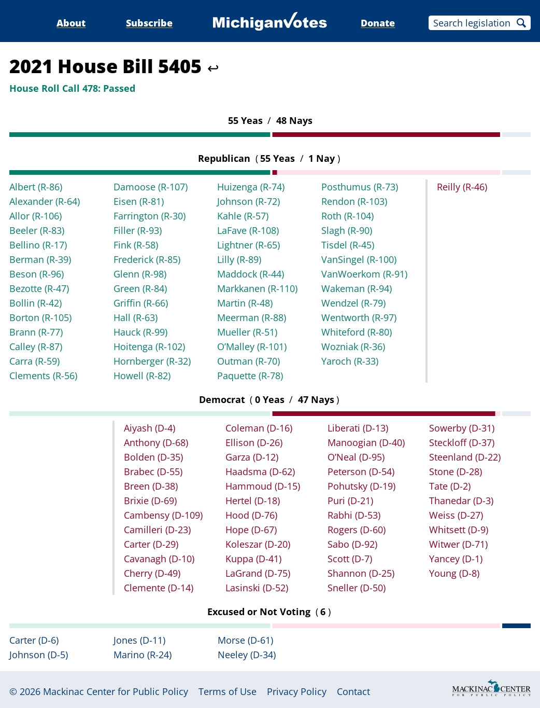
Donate (378, 23)
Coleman (258, 428)
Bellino (38, 245)
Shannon (361, 573)
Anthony (156, 442)
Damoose (150, 187)
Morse (245, 640)
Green (140, 288)
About (71, 23)
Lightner (248, 245)
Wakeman (356, 288)
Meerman (251, 317)
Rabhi (354, 515)
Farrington (149, 216)
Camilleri (157, 529)
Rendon (354, 201)
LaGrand (257, 573)
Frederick (146, 259)
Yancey (455, 558)
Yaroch (349, 361)
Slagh (346, 230)
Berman (40, 259)
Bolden (153, 457)
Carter (151, 544)
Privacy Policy (296, 691)
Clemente (158, 587)
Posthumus (359, 187)
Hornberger (152, 361)
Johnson (248, 201)
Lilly (239, 259)
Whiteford (356, 332)
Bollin (35, 303)
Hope (251, 529)
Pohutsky (361, 486)
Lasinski (256, 587)
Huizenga (251, 187)
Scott (350, 558)
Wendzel (353, 303)
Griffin (140, 303)
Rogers (357, 529)
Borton (40, 317)
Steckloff (461, 442)
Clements (43, 375)
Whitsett (458, 529)
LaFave (248, 230)
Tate (450, 486)
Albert (35, 187)
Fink (135, 245)
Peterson (361, 471)
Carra (34, 361)
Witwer (458, 544)
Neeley (247, 654)
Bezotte (39, 288)
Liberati (358, 428)
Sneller (357, 587)
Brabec (153, 471)
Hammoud (262, 486)
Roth (347, 216)
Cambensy (163, 515)
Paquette (250, 375)
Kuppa (253, 558)
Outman (248, 361)
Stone (455, 471)
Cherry (152, 573)
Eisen (138, 201)
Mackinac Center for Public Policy (115, 691)
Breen (151, 486)
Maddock (250, 274)
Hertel (252, 500)
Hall (135, 317)
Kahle (242, 216)
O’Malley (252, 346)
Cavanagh (159, 558)
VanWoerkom (364, 274)
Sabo (352, 544)
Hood (251, 515)
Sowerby (461, 428)
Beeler (36, 230)
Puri (350, 500)
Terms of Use (227, 691)
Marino (142, 654)
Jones (139, 640)
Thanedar (461, 500)
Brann (36, 332)
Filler (137, 230)
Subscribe (149, 23)
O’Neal (356, 457)
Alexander (44, 201)
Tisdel (347, 245)
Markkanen (257, 288)
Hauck (140, 332)
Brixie (150, 500)
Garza (251, 457)
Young (454, 573)
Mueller (247, 332)
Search (521, 23)
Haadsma (260, 471)
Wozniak (353, 346)
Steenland (465, 457)
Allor (35, 216)
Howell (141, 375)
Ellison (253, 442)
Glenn (139, 274)
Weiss (456, 515)
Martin (245, 303)
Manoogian (366, 442)
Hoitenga (149, 346)
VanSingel (358, 259)
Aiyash (149, 428)
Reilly (462, 187)
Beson (36, 274)
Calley (35, 346)
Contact (353, 691)
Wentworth (358, 317)
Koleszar (257, 544)
